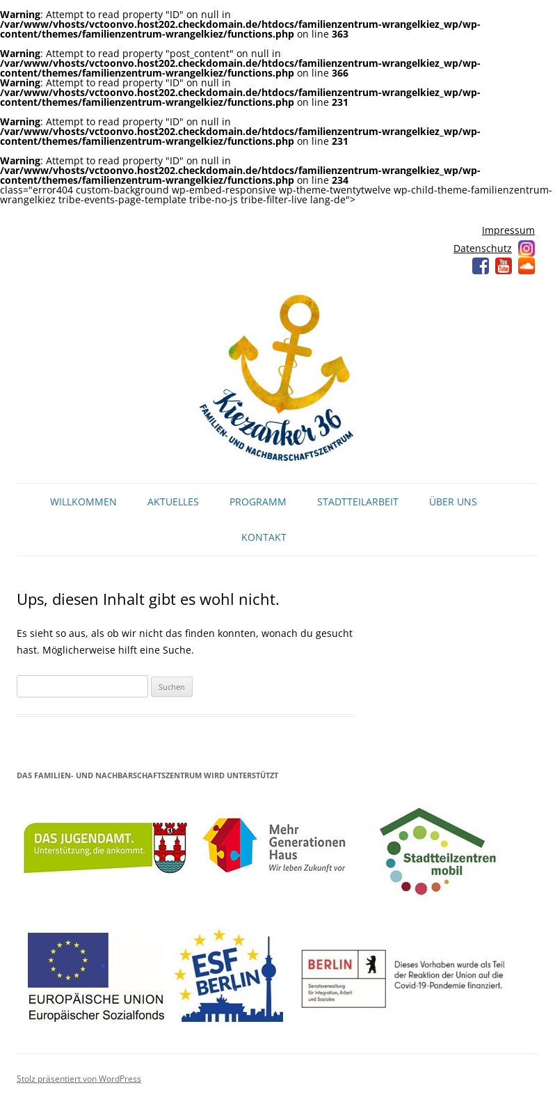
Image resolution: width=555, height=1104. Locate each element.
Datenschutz (482, 248)
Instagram (526, 248)
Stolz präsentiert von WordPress (79, 1079)
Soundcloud (526, 266)
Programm (258, 501)
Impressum (508, 230)
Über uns (453, 501)
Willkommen (83, 501)
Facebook (480, 266)
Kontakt (264, 537)
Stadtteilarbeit (358, 501)
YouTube (503, 266)
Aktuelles (173, 501)
